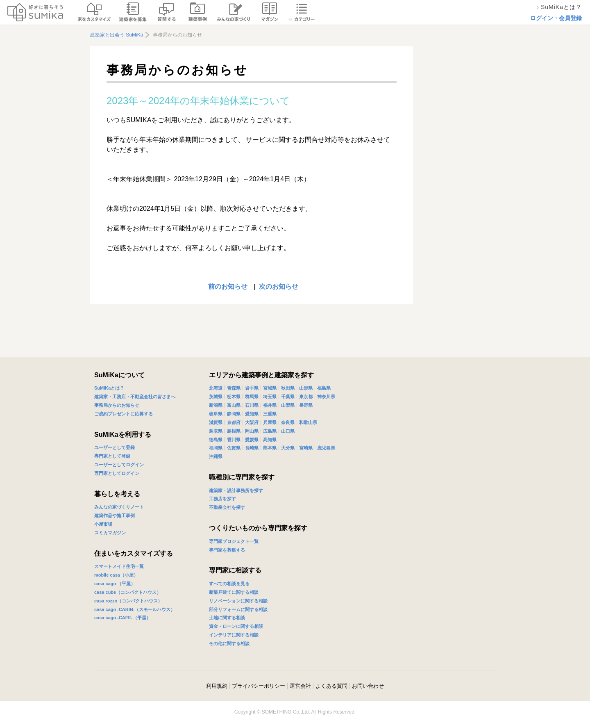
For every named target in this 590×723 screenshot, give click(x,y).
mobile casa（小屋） (116, 574)
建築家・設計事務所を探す (236, 490)
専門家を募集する (227, 549)
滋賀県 (215, 422)
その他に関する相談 (229, 643)
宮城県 (270, 387)
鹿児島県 (326, 447)
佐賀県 (234, 447)
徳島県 (215, 439)
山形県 (306, 387)
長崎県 (252, 447)
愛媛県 (252, 439)
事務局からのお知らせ (116, 405)
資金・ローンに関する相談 (236, 626)
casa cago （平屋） (114, 583)
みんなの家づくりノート (119, 506)
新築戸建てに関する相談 (234, 592)
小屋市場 (103, 524)
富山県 (234, 405)
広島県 (270, 431)
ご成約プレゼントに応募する (123, 413)
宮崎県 (306, 447)
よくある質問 (331, 686)
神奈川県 (326, 396)
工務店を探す (222, 498)
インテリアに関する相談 (234, 634)
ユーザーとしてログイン (119, 464)
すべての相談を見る (229, 583)
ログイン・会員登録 (556, 18)
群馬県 (252, 396)
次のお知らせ (278, 286)
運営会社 (300, 686)
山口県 (288, 431)
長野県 (306, 405)
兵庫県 (270, 422)
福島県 (324, 387)
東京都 (306, 396)
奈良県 (288, 422)
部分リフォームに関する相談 (238, 609)
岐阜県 (215, 413)
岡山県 (252, 431)
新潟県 (215, 405)
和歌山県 (308, 422)
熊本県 (270, 447)
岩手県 (252, 387)
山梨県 (288, 405)
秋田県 (288, 387)
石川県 (252, 405)
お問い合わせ (368, 686)
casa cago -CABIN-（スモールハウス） (134, 609)
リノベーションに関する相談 (238, 600)
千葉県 (288, 396)
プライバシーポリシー (258, 686)
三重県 (270, 413)
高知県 (270, 439)
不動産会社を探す (227, 507)
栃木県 (234, 396)
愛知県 (252, 413)
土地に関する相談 (227, 617)
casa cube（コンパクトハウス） (127, 592)
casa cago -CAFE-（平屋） (122, 617)
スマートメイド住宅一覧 (119, 566)
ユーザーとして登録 (114, 447)
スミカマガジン (110, 532)
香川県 (234, 439)
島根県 (234, 431)
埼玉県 (270, 396)
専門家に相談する (235, 570)
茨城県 (215, 396)
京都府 (234, 422)
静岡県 (234, 413)
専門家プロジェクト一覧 (234, 541)
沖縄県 (215, 456)
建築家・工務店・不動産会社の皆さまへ (134, 396)
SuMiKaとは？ (109, 387)
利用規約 (216, 686)
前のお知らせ (227, 286)
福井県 (270, 405)
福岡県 (215, 447)
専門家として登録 (112, 456)
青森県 (234, 387)
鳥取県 (215, 431)
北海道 (215, 387)
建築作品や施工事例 (114, 515)
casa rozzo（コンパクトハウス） (128, 600)
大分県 (288, 447)
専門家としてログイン (116, 473)
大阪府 (252, 422)
